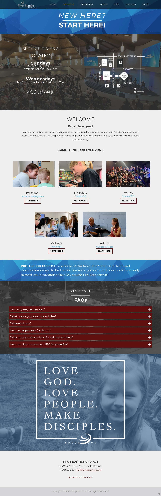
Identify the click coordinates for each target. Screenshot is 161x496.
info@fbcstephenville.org (88, 470)
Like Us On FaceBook (80, 477)
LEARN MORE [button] (32, 201)
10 (95, 443)
